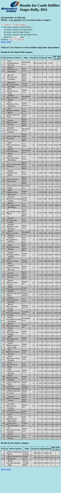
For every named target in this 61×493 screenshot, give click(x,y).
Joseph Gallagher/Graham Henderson (14, 319)
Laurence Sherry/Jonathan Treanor (14, 398)
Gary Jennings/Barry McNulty (13, 63)
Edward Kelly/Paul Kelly (14, 388)
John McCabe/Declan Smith (14, 145)
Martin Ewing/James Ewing (13, 306)
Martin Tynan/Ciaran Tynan (13, 151)
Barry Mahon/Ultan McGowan (13, 192)
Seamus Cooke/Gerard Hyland (13, 275)
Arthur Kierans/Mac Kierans (12, 122)
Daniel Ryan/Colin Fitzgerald (15, 457)
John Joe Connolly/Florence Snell (15, 412)
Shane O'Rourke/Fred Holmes (13, 247)
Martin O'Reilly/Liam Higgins (13, 332)
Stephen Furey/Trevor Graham (13, 130)
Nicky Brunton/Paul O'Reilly (13, 378)
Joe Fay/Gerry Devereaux (13, 180)
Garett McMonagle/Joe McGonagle (14, 345)
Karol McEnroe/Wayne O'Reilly (14, 358)
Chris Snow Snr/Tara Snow (13, 424)
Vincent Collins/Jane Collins (12, 220)
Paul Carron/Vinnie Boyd (13, 261)
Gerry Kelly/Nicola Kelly (12, 365)
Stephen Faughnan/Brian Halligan (14, 255)
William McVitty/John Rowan (13, 98)
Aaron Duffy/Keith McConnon (12, 419)
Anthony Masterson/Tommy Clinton (15, 199)
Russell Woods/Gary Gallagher (12, 77)
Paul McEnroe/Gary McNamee (13, 104)
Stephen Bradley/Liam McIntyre (13, 227)
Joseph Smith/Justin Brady (12, 173)
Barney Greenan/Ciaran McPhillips (13, 205)
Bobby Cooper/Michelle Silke (14, 463)
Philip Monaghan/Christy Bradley (15, 289)
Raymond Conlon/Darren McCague (13, 85)
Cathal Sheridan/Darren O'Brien (14, 313)
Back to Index (6, 42)
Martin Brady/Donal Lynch (12, 283)
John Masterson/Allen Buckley (14, 371)
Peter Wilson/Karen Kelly (13, 91)
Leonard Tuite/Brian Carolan (12, 406)
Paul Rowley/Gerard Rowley (13, 352)
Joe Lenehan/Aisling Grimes (14, 430)
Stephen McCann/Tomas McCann (14, 268)
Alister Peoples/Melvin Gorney (13, 436)
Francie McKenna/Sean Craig (13, 326)
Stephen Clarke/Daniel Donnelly (13, 300)
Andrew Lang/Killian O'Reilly (12, 240)
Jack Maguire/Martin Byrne (14, 110)
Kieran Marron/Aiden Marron (13, 233)
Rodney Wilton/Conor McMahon (13, 70)
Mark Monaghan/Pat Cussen (13, 339)
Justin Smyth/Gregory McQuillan (13, 158)
